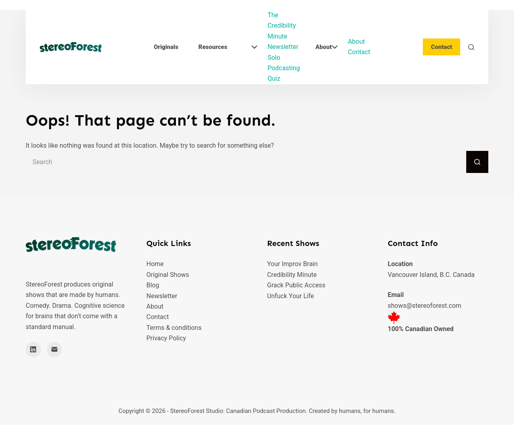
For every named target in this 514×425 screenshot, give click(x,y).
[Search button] (477, 162)
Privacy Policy (166, 338)
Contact (359, 52)
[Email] (54, 349)
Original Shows (168, 275)
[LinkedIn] (33, 349)
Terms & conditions (174, 327)
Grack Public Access (296, 285)
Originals (166, 47)
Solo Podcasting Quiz (283, 68)
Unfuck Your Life (290, 296)
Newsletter (282, 47)
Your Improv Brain (292, 264)
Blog (153, 285)
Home (155, 264)
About (326, 47)
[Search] (471, 47)
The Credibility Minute (281, 25)
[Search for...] (246, 162)
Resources (227, 47)
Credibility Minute (292, 275)
